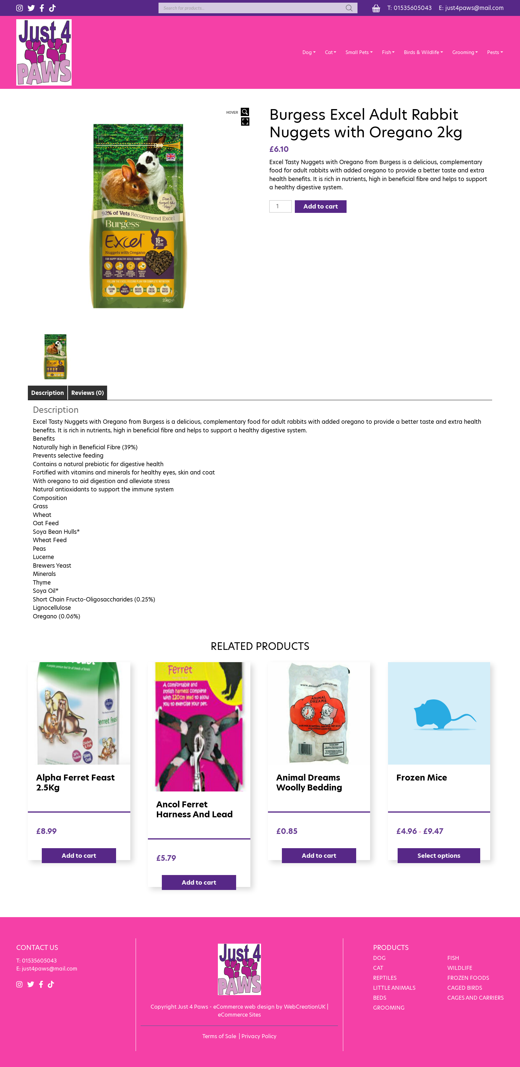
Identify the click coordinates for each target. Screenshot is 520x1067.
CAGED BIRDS (464, 988)
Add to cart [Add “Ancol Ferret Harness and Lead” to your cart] (199, 882)
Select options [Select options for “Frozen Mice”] (439, 855)
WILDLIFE (459, 968)
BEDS (379, 998)
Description (47, 393)
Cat (329, 52)
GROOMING (389, 1008)
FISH (453, 958)
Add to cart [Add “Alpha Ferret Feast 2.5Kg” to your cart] (79, 855)
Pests (493, 52)
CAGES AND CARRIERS (475, 998)
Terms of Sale (219, 1036)
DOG (379, 958)
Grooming (463, 52)
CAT (378, 968)
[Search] (349, 8)
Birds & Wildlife (421, 52)
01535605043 (413, 8)
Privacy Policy (259, 1036)
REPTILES (385, 978)
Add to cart (320, 206)
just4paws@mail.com (474, 8)
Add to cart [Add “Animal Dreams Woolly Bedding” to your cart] (319, 855)
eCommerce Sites (239, 1015)
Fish (386, 52)
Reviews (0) (87, 393)
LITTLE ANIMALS (394, 988)
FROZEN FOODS (468, 978)
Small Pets (357, 52)
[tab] (47, 393)
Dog (307, 52)
